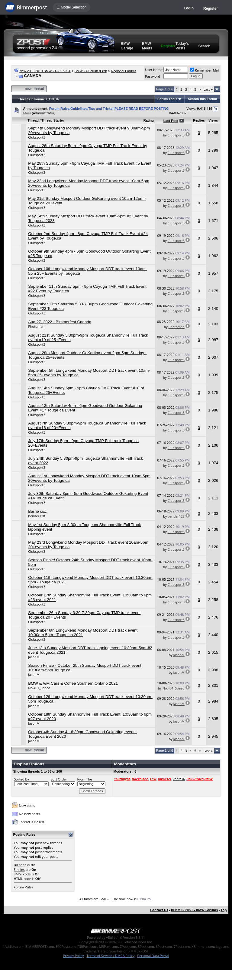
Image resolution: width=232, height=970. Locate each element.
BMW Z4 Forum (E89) (91, 71)
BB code (20, 865)
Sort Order (59, 779)
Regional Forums (124, 71)
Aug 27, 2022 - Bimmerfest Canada (59, 322)
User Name (154, 69)
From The (84, 779)
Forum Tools (167, 99)
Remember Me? (204, 70)
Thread (33, 120)
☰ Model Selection (71, 7)
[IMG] (18, 874)
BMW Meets (147, 46)
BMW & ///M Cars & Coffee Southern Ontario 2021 (73, 683)
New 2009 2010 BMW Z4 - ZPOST (44, 71)
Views (213, 120)
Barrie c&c (37, 511)
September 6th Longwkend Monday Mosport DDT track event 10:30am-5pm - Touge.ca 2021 (82, 632)
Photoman (36, 326)
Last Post (171, 121)
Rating (148, 120)
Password (152, 76)
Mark (27, 113)
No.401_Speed (39, 688)
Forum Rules (23, 887)
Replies (199, 120)
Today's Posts (182, 46)
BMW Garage (127, 46)
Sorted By (21, 779)
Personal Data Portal (153, 955)
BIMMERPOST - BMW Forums (194, 910)
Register (210, 8)
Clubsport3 (36, 137)
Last (208, 89)
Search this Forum (202, 99)
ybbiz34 (179, 779)
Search (204, 46)
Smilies (19, 869)
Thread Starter (52, 120)
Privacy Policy (73, 955)
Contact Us (159, 910)
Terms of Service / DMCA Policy (110, 955)
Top (224, 910)
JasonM (34, 657)
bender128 (36, 516)
